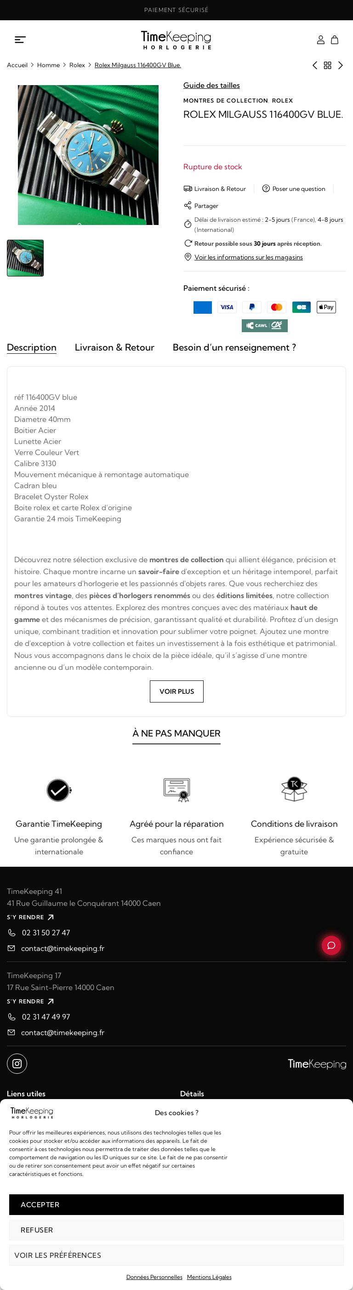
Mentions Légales (209, 1276)
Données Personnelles (154, 1276)
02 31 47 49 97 (46, 1016)
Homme (48, 65)
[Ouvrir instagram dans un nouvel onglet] (17, 1064)
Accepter (40, 1204)
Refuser (37, 1230)
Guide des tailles (211, 85)
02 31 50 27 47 (46, 932)
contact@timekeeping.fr (62, 948)
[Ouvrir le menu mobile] (21, 40)
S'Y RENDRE (31, 917)
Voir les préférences (57, 1255)
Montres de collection (225, 100)
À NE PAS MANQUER (176, 739)
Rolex (77, 65)
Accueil (17, 65)
